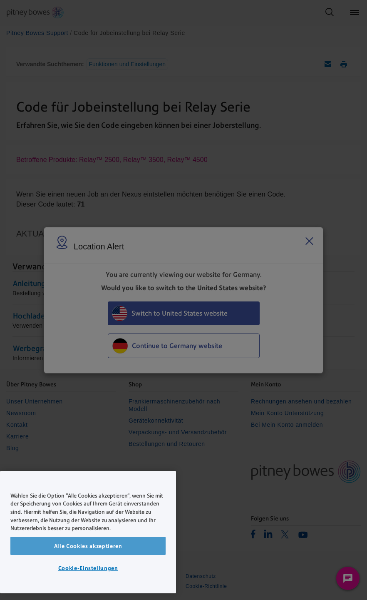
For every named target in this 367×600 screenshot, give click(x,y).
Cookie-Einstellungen (88, 568)
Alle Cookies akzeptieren (88, 546)
